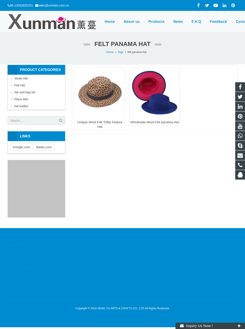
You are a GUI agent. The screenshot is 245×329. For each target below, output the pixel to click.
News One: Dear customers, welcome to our (37, 253)
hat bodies (21, 106)
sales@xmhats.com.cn (53, 5)
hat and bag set (24, 92)
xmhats (133, 278)
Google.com (21, 147)
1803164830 (137, 253)
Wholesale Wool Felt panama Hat (155, 122)
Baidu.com (44, 147)
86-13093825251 (21, 5)
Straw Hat (21, 78)
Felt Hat (19, 85)
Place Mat (21, 99)
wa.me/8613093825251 (143, 260)
